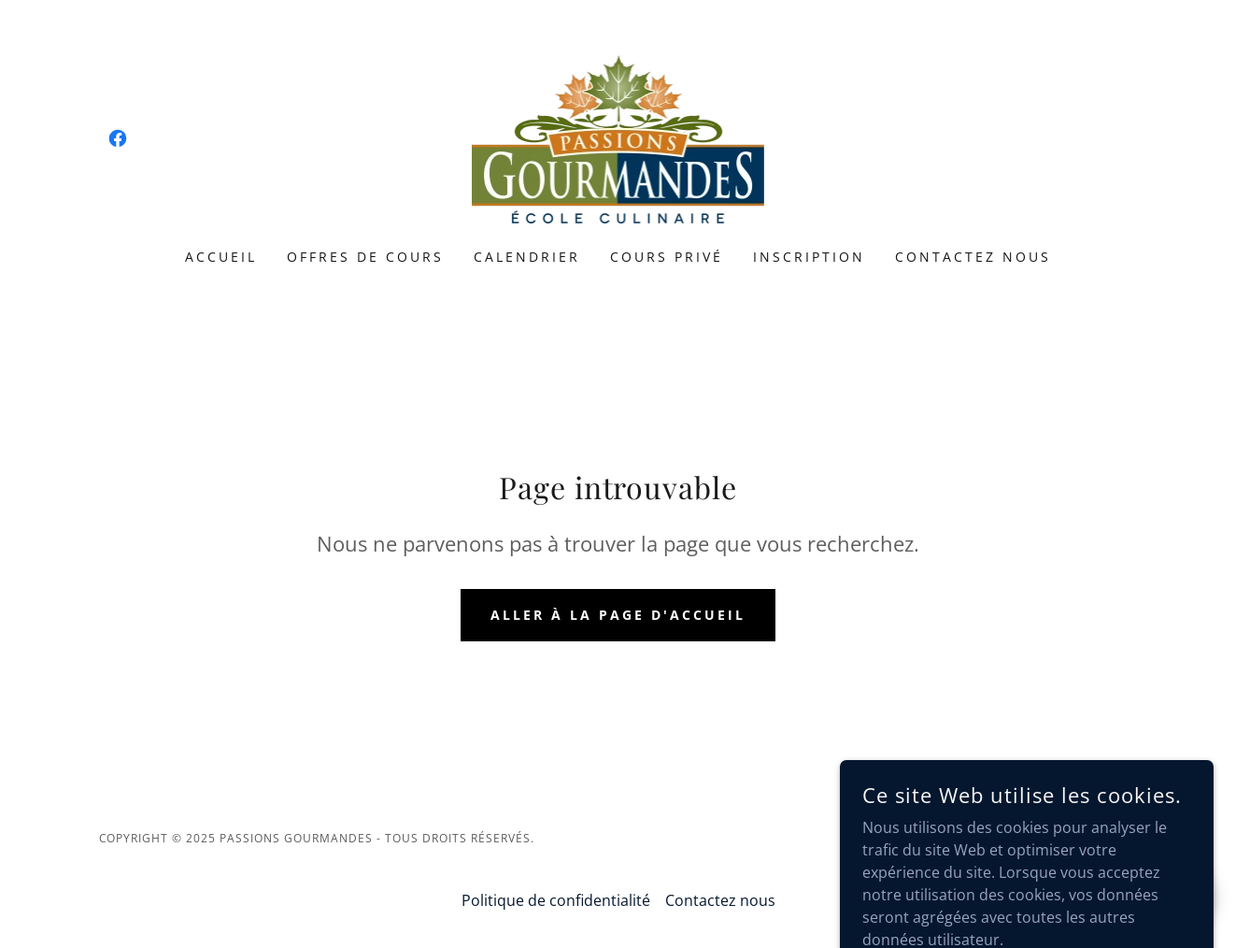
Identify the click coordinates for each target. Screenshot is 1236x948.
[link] (117, 138)
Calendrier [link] (527, 257)
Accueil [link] (221, 257)
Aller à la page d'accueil (618, 615)
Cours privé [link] (666, 257)
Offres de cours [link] (365, 257)
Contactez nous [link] (973, 257)
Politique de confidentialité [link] (556, 900)
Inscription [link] (809, 257)
